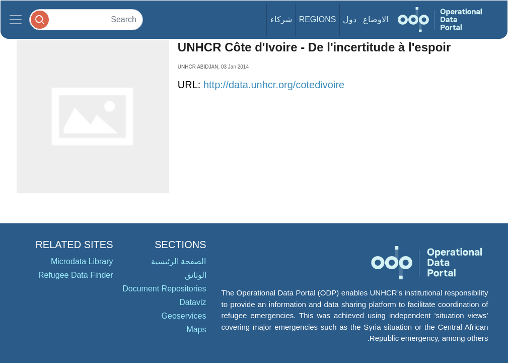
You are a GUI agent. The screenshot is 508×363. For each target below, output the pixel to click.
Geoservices (184, 316)
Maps (196, 329)
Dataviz (192, 302)
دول (349, 19)
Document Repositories (164, 288)
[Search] (86, 19)
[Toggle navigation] (15, 19)
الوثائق (195, 275)
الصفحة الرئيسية (178, 261)
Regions (317, 19)
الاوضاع (375, 19)
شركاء (281, 19)
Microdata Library (82, 261)
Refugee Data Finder (75, 275)
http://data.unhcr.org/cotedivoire (273, 84)
